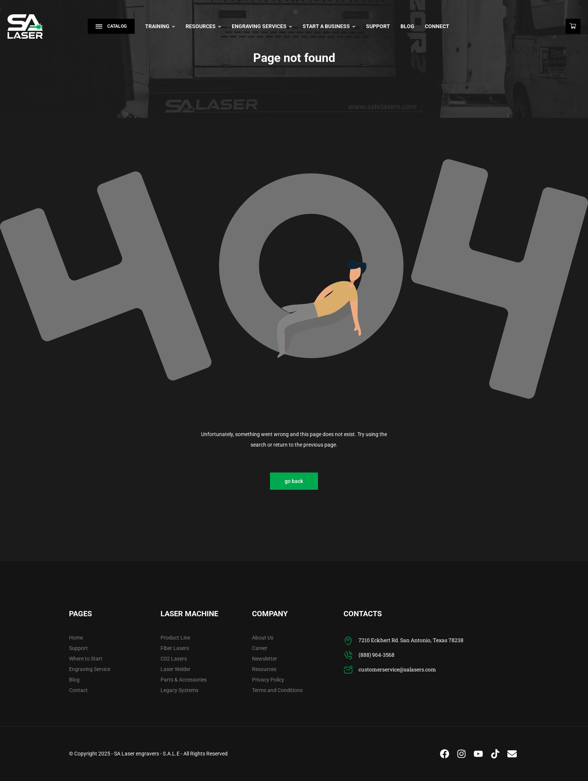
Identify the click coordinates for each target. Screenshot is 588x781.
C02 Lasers (173, 659)
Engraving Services (262, 26)
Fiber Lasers (174, 648)
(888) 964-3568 (376, 654)
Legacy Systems (179, 690)
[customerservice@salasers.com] (348, 670)
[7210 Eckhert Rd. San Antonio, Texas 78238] (348, 641)
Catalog (111, 26)
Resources (203, 26)
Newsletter (264, 659)
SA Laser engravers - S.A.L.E (147, 754)
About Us (262, 638)
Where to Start (85, 659)
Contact (78, 690)
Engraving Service (89, 669)
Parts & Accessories (183, 680)
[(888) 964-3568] (348, 655)
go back (294, 481)
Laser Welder (175, 669)
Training (160, 26)
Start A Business (329, 26)
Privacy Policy (268, 680)
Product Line (175, 638)
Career (259, 648)
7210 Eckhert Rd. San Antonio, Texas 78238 (411, 640)
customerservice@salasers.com (397, 669)
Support (378, 26)
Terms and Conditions (277, 690)
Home (76, 638)
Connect (437, 26)
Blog (407, 26)
